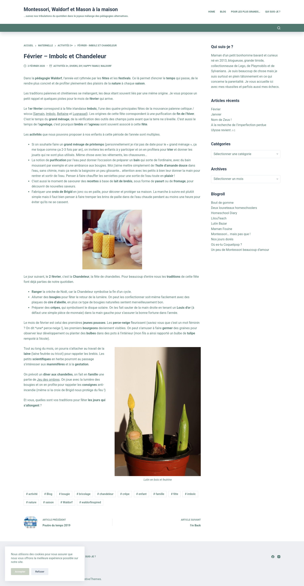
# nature (31, 502)
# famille (158, 494)
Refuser (39, 571)
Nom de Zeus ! (221, 120)
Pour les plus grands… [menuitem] (245, 11)
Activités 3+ (60, 66)
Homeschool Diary (224, 213)
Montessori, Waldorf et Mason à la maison (71, 9)
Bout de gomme (222, 203)
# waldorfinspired (90, 502)
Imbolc (51, 114)
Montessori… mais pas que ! (231, 234)
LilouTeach (219, 218)
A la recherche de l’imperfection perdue (238, 125)
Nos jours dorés (222, 239)
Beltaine (63, 114)
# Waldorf (66, 502)
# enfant (141, 494)
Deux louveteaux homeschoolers (234, 208)
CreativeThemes (90, 579)
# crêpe (125, 494)
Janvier (216, 114)
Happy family (91, 66)
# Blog (48, 494)
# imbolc (190, 494)
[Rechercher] (278, 27)
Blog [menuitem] (223, 11)
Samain (39, 114)
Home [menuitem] (211, 11)
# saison (48, 502)
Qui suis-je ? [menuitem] (272, 11)
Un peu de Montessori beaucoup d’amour (240, 250)
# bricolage (84, 494)
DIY (80, 66)
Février (216, 109)
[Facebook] (272, 556)
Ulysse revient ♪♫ (223, 130)
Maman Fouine (221, 229)
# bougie (64, 494)
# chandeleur (105, 494)
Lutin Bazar (219, 223)
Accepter (20, 571)
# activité (32, 494)
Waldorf (106, 66)
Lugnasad (80, 114)
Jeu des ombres (48, 379)
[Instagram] (278, 556)
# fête (174, 494)
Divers (74, 66)
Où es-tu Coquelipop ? (226, 244)
